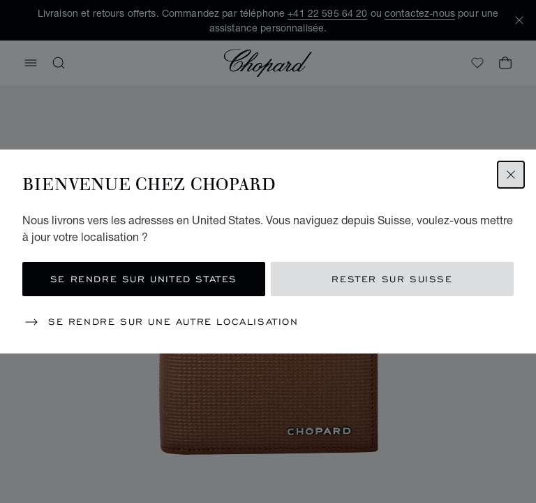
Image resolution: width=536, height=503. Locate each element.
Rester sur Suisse (392, 279)
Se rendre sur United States (143, 279)
